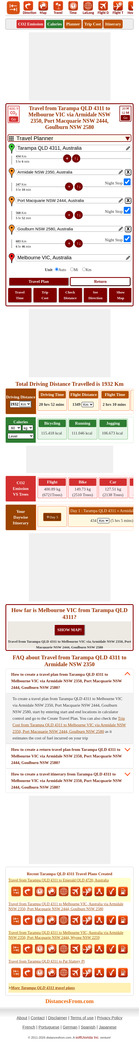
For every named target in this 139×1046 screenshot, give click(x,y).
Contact (38, 1017)
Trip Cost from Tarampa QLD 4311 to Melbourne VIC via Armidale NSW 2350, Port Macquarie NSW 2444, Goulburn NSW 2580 (69, 725)
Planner (73, 24)
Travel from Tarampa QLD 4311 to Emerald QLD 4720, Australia (58, 880)
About (22, 1017)
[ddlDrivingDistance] (25, 404)
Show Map (120, 295)
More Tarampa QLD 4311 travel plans (43, 988)
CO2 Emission (30, 24)
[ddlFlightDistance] (88, 404)
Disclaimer (57, 1017)
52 (125, 113)
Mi (76, 270)
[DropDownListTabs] (69, 138)
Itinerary (113, 24)
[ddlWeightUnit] (27, 428)
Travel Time (20, 295)
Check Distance (70, 295)
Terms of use (82, 1017)
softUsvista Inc (87, 1037)
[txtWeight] (14, 428)
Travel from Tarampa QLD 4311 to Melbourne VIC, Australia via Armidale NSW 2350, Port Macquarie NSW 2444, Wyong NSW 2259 (65, 935)
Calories (54, 24)
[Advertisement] (69, 66)
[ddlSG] (21, 436)
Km (88, 270)
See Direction (95, 295)
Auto (62, 270)
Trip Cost (92, 24)
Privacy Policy (109, 1017)
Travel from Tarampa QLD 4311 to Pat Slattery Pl (46, 961)
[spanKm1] (103, 520)
